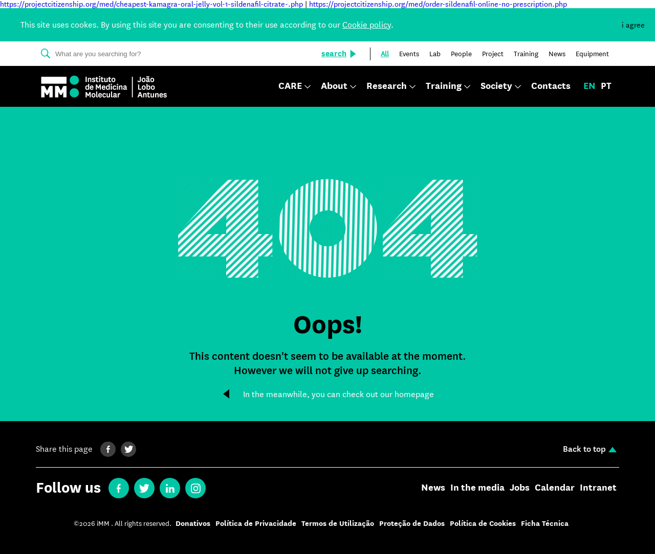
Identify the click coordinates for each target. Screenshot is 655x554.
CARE (290, 86)
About (334, 86)
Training (444, 86)
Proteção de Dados (412, 523)
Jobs (520, 488)
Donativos (193, 523)
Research (386, 86)
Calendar (555, 488)
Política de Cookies (483, 523)
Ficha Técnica (545, 523)
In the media (477, 488)
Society (496, 86)
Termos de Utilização (337, 523)
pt (606, 86)
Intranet (598, 488)
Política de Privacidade (255, 523)
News (433, 488)
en (589, 86)
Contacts (551, 86)
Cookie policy (366, 24)
